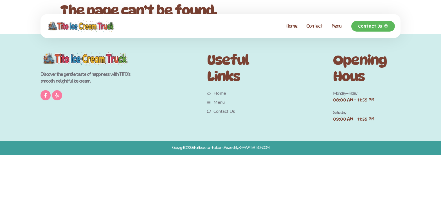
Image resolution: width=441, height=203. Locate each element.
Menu (336, 26)
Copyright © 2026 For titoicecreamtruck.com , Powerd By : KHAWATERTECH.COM (220, 147)
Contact (314, 26)
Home (291, 26)
